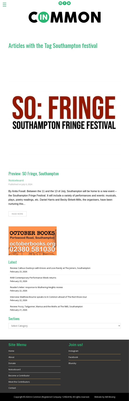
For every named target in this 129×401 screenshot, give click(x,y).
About (11, 357)
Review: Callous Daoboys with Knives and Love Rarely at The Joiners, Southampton (50, 268)
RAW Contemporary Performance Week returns (33, 277)
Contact (12, 387)
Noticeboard (16, 180)
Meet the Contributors (19, 381)
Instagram (73, 350)
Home (11, 350)
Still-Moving (110, 397)
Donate (12, 363)
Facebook (73, 357)
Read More (17, 214)
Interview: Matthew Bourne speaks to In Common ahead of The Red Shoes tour (48, 296)
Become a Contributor (19, 375)
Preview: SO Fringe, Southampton (33, 173)
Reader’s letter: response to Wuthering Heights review (36, 287)
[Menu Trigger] (4, 4)
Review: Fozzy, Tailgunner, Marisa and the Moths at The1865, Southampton (46, 306)
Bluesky (72, 363)
